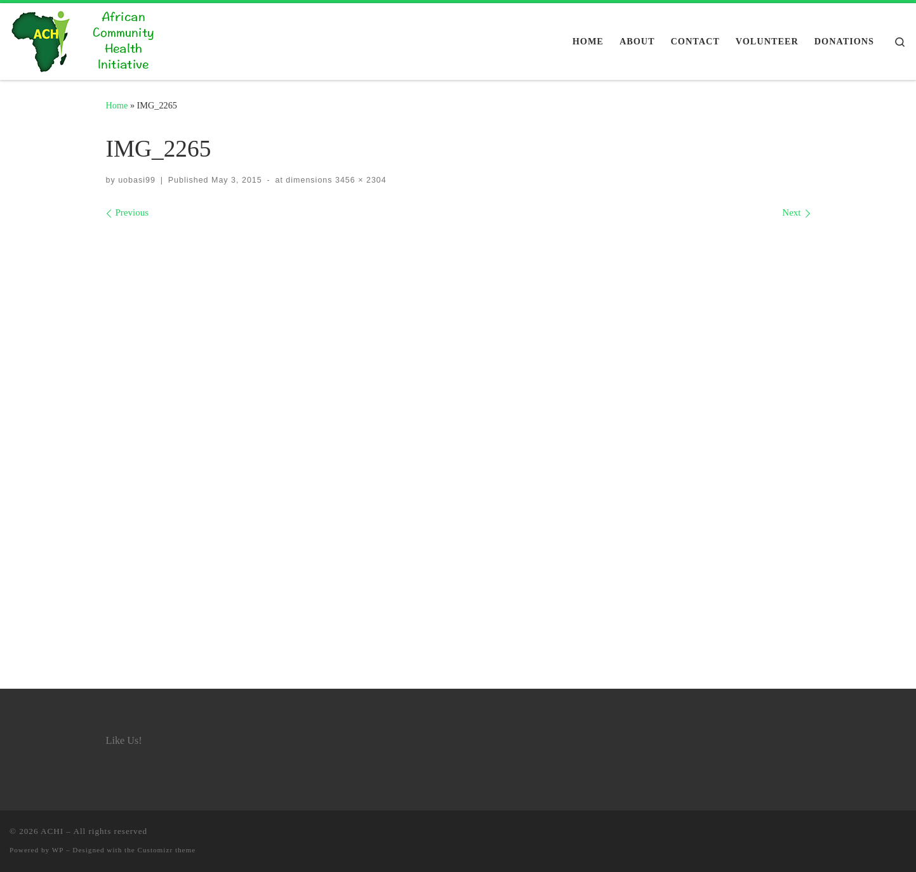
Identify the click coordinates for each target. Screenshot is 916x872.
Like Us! (124, 740)
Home (117, 105)
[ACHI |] (89, 39)
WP (57, 850)
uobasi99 (137, 180)
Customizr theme (167, 850)
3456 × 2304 (360, 180)
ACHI (52, 831)
